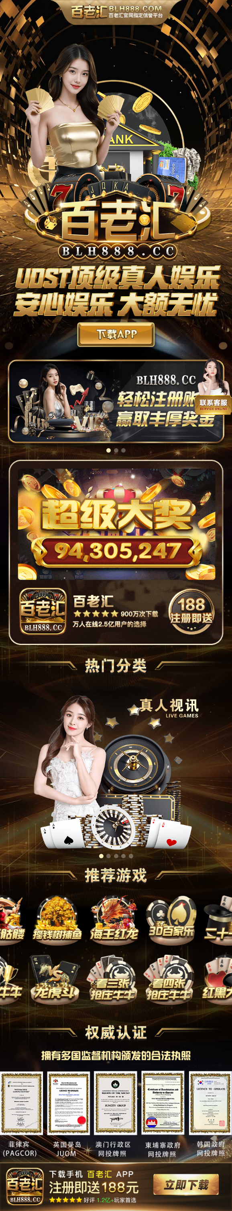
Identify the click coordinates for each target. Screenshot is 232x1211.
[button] (109, 450)
